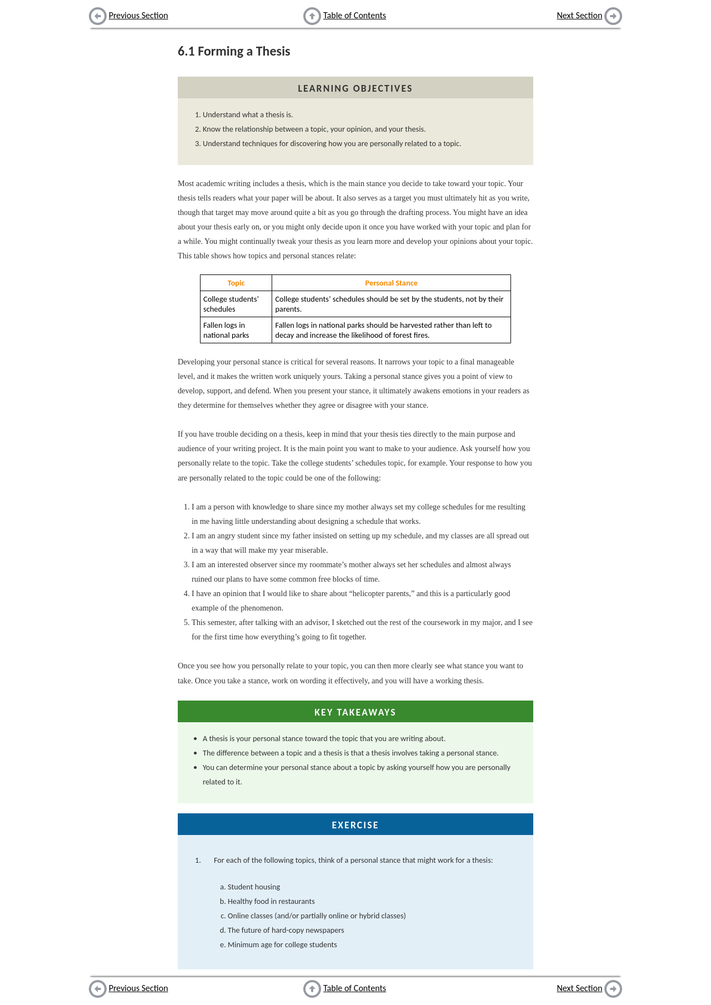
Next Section (580, 15)
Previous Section (138, 15)
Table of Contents (354, 15)
